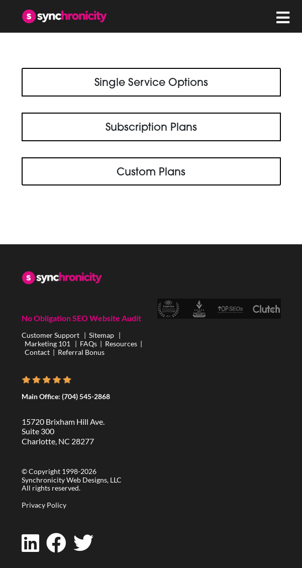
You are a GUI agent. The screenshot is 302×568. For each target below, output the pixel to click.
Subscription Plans (151, 126)
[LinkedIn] (30, 542)
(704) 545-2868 (86, 396)
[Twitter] (83, 542)
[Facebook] (56, 542)
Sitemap (101, 335)
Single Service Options (151, 81)
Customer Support (51, 335)
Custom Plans (151, 171)
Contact (37, 352)
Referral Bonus (81, 352)
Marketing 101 (47, 343)
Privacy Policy (44, 505)
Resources (121, 343)
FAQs (88, 343)
